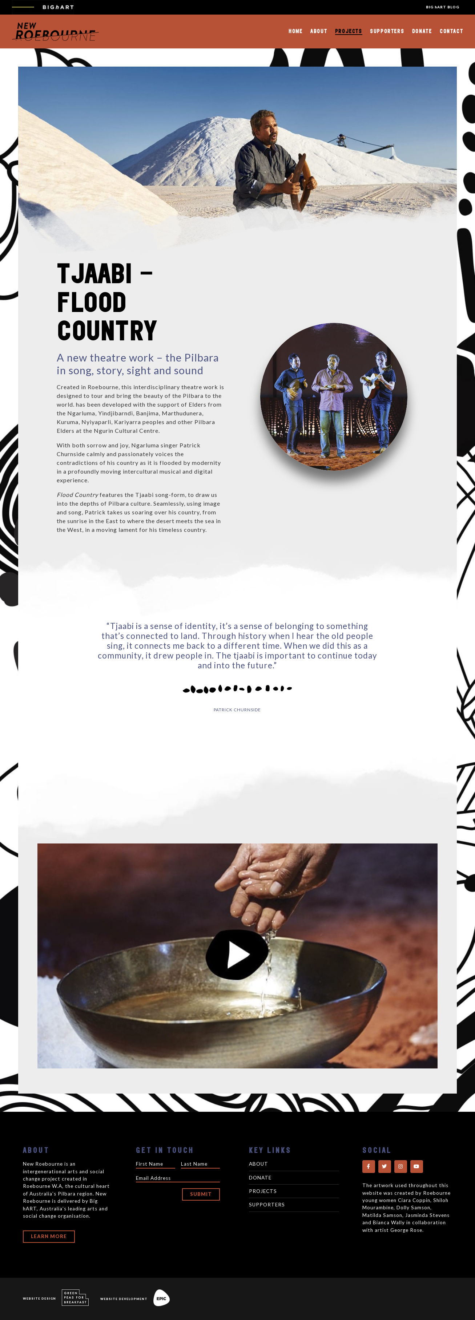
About (318, 31)
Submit (201, 1194)
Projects (348, 31)
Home (295, 31)
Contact (451, 31)
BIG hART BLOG (442, 7)
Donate (422, 31)
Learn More (49, 1236)
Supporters (387, 31)
